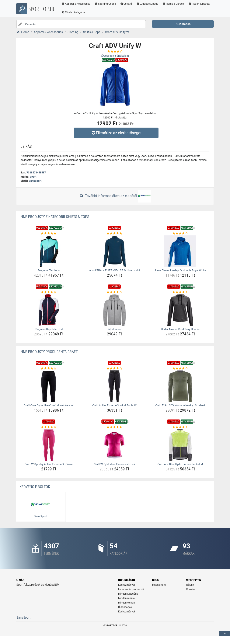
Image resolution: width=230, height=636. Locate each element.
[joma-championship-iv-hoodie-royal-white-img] (180, 251)
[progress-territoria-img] (49, 251)
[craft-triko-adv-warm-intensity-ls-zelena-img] (180, 386)
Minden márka (126, 598)
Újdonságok (125, 607)
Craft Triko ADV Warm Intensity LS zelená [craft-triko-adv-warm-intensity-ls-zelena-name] (180, 405)
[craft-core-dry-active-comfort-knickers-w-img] (49, 386)
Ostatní (126, 3)
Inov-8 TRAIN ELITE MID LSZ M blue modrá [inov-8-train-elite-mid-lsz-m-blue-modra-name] (114, 270)
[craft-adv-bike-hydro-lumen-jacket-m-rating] (180, 427)
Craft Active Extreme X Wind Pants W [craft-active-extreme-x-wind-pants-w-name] (114, 405)
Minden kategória (73, 12)
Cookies (190, 589)
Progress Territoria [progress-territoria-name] (49, 270)
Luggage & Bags (147, 3)
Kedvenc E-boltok (35, 486)
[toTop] (224, 633)
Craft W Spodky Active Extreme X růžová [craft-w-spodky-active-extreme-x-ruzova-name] (49, 464)
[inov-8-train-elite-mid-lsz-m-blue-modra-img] (114, 251)
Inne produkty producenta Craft (49, 351)
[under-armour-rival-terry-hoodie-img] (180, 310)
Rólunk (190, 584)
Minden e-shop (126, 602)
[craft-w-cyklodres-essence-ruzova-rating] (114, 427)
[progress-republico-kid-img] (49, 310)
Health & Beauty (199, 3)
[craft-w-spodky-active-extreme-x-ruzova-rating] (49, 427)
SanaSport (35, 180)
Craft (33, 176)
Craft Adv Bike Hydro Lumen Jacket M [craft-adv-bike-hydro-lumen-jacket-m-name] (180, 464)
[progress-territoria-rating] (49, 233)
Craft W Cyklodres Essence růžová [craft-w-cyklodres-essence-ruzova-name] (114, 464)
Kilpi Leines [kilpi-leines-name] (114, 329)
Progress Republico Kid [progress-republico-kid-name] (49, 329)
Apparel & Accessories (75, 3)
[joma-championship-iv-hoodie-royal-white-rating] (180, 233)
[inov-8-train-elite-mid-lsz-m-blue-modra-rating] (114, 233)
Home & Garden (173, 3)
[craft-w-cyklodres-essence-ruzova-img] (114, 445)
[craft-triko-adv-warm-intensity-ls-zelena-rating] (180, 368)
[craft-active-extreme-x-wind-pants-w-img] (114, 386)
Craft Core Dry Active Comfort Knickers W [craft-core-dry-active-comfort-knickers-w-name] (48, 405)
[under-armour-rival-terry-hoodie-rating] (180, 292)
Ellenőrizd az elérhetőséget (116, 133)
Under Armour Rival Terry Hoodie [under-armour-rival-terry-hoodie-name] (180, 329)
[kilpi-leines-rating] (114, 292)
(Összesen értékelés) (115, 55)
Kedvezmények (126, 611)
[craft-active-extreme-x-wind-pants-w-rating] (114, 368)
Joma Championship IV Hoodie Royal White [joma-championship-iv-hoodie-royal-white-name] (180, 270)
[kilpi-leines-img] (114, 310)
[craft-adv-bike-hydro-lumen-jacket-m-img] (180, 445)
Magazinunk (159, 584)
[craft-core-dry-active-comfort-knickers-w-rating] (49, 368)
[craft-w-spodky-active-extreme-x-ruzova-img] (49, 445)
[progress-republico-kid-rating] (49, 292)
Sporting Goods (105, 3)
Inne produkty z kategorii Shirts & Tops (54, 216)
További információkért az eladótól (115, 196)
